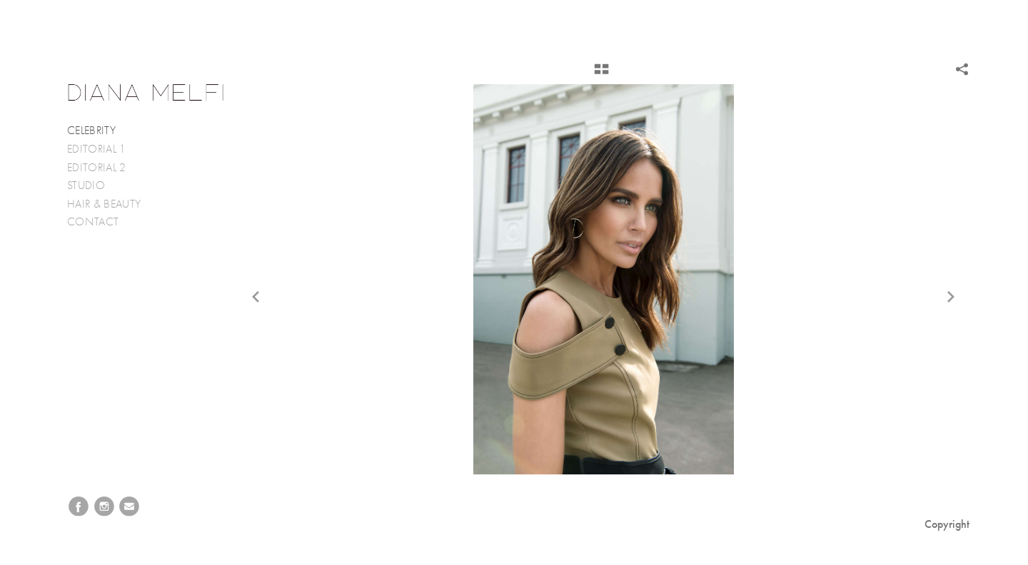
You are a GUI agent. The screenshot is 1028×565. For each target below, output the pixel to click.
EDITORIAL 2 (96, 167)
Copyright (946, 524)
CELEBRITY (91, 130)
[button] (601, 74)
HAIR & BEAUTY (104, 204)
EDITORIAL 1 (96, 149)
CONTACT (93, 221)
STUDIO (86, 185)
